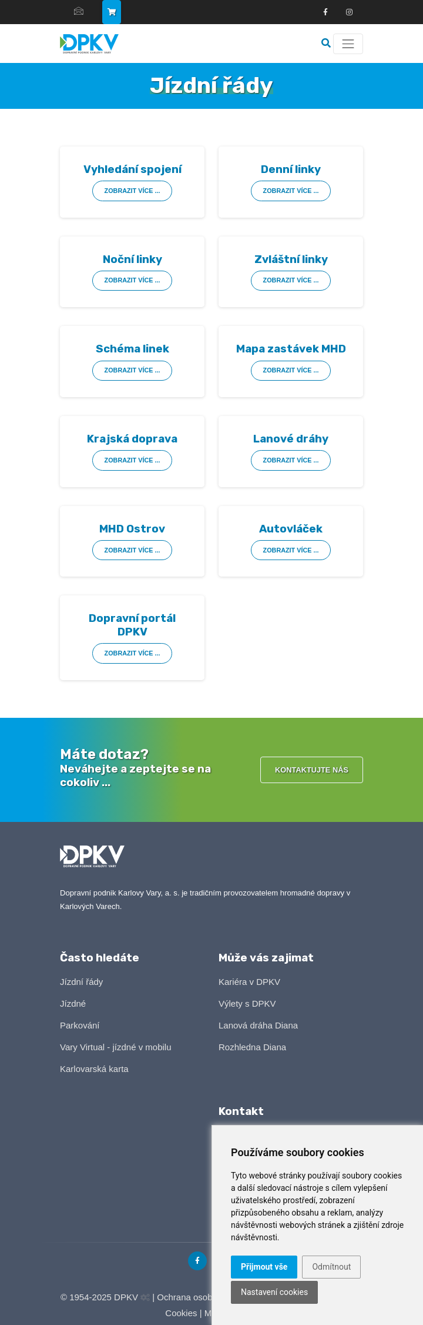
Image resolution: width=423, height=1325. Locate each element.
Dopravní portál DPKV (132, 624)
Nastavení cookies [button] (274, 1292)
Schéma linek (132, 348)
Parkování (80, 1025)
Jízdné (73, 1003)
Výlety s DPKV (247, 1003)
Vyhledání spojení (132, 169)
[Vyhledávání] (327, 43)
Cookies (181, 1313)
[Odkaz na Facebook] (325, 12)
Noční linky (132, 259)
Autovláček (291, 528)
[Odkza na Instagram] (349, 12)
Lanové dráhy (290, 438)
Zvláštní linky (291, 259)
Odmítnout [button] (331, 1266)
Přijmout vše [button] (264, 1266)
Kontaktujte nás (311, 769)
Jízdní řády (81, 982)
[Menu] (348, 44)
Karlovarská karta (94, 1069)
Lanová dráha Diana (258, 1025)
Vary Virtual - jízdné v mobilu (116, 1047)
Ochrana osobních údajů (205, 1297)
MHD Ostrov (132, 528)
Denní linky (291, 169)
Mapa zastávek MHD (291, 348)
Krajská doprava (132, 438)
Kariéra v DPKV (249, 982)
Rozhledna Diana (252, 1047)
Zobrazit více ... (132, 190)
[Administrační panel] (145, 1297)
